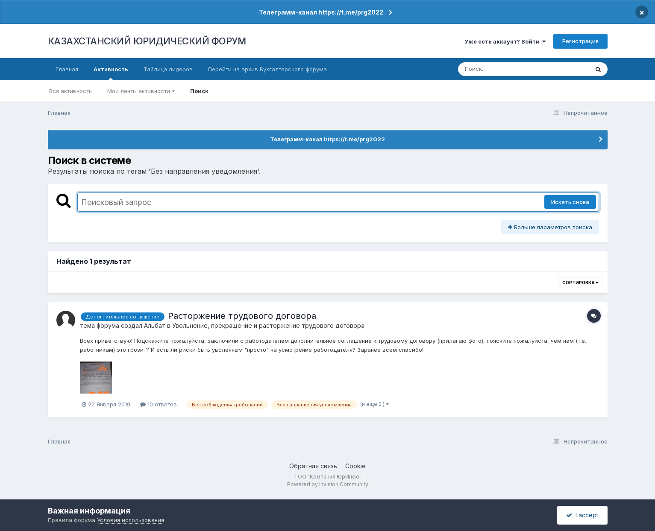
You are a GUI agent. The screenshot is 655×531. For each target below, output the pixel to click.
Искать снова (570, 201)
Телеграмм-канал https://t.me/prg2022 (321, 12)
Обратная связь (313, 466)
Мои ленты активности (141, 91)
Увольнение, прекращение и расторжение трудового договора (268, 325)
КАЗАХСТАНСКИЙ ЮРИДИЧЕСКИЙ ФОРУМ (147, 41)
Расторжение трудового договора (242, 316)
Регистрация (580, 41)
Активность (111, 73)
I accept (582, 515)
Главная (67, 69)
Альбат (154, 325)
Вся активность (70, 91)
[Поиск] (507, 69)
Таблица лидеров (168, 69)
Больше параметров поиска (550, 227)
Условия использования (130, 519)
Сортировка (580, 282)
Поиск (199, 91)
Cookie (355, 466)
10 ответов (158, 404)
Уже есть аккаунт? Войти (505, 41)
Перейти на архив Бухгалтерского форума (267, 69)
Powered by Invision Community (327, 484)
